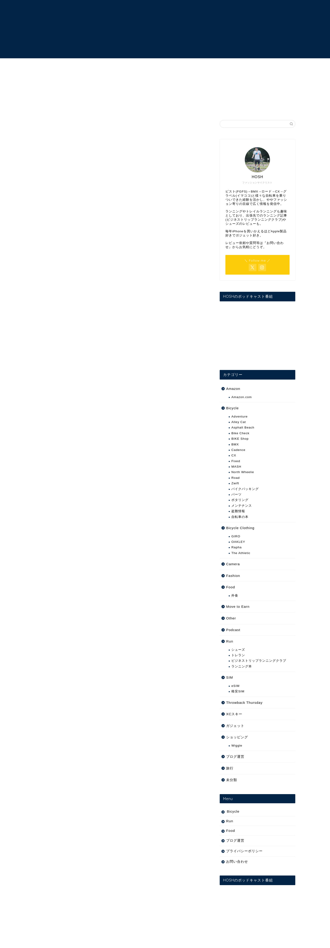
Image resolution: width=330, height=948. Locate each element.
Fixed (47, 125)
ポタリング (239, 500)
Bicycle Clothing (240, 528)
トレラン (238, 655)
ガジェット (235, 726)
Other (231, 618)
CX (233, 455)
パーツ (236, 494)
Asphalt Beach (242, 427)
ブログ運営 (235, 756)
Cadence (238, 450)
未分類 (231, 780)
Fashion (233, 576)
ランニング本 (241, 666)
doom (65, 375)
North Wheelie (242, 472)
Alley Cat (238, 422)
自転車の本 (239, 517)
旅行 (229, 768)
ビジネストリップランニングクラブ (258, 660)
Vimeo (122, 334)
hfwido (104, 334)
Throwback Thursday (244, 702)
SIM (229, 677)
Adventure (239, 416)
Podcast (233, 630)
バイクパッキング (245, 489)
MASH (236, 466)
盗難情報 (238, 511)
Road (235, 477)
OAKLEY (238, 542)
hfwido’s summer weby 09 (65, 334)
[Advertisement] (122, 214)
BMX (235, 444)
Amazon (233, 389)
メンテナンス (241, 505)
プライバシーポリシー (244, 851)
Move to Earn (237, 606)
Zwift (235, 483)
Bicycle (232, 408)
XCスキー (234, 714)
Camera (233, 564)
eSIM (235, 686)
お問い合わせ (237, 861)
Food (230, 587)
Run (229, 641)
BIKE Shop (240, 438)
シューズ (238, 649)
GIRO (235, 536)
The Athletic (240, 553)
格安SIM (237, 691)
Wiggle (236, 745)
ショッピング (237, 737)
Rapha (236, 547)
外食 (234, 595)
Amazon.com (241, 397)
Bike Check (240, 433)
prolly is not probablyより (64, 347)
